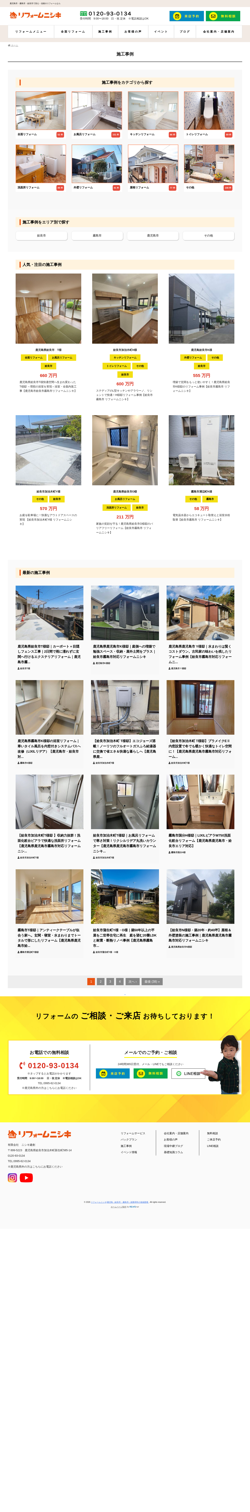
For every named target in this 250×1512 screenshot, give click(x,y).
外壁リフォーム (193, 357)
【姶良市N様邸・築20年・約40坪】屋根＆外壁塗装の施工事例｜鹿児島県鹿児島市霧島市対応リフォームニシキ (200, 935)
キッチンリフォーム (125, 357)
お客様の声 (133, 31)
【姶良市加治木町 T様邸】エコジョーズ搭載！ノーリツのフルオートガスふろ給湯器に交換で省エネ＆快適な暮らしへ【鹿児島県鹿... (124, 749)
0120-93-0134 (53, 1333)
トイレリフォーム (116, 366)
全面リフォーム (73, 31)
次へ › (133, 981)
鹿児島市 (153, 235)
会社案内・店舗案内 (219, 31)
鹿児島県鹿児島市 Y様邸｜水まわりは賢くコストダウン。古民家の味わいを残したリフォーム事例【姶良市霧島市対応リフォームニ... (200, 654)
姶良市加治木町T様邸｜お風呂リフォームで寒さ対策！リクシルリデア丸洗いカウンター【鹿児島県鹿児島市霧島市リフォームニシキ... (124, 843)
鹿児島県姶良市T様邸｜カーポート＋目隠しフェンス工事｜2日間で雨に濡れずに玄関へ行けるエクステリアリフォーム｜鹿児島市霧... (49, 654)
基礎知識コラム (173, 1419)
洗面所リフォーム (116, 507)
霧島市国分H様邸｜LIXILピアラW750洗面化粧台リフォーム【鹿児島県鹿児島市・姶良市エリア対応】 (200, 841)
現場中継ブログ (173, 1413)
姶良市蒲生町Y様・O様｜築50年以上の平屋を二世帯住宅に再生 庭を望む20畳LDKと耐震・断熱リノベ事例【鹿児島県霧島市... (124, 938)
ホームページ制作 (118, 1474)
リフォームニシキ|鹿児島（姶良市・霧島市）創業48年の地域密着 (120, 1470)
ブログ (185, 31)
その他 (208, 235)
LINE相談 (213, 1413)
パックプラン (129, 1407)
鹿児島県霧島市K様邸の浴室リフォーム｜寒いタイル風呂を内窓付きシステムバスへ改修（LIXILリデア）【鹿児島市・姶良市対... (49, 749)
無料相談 (212, 1400)
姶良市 (41, 235)
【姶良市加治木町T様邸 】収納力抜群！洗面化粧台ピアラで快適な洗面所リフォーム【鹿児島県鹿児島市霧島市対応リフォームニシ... (49, 843)
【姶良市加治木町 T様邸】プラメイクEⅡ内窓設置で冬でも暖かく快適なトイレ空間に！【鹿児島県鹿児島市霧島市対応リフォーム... (200, 749)
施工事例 (105, 31)
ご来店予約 (214, 1407)
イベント (161, 31)
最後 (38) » (152, 981)
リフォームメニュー (31, 31)
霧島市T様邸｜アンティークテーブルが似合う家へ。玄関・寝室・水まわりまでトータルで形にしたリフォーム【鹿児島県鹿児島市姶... (49, 938)
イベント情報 (129, 1419)
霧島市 (97, 235)
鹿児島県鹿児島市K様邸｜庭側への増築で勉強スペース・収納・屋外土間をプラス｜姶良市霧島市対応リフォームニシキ (124, 652)
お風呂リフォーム (62, 357)
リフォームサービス (133, 1400)
